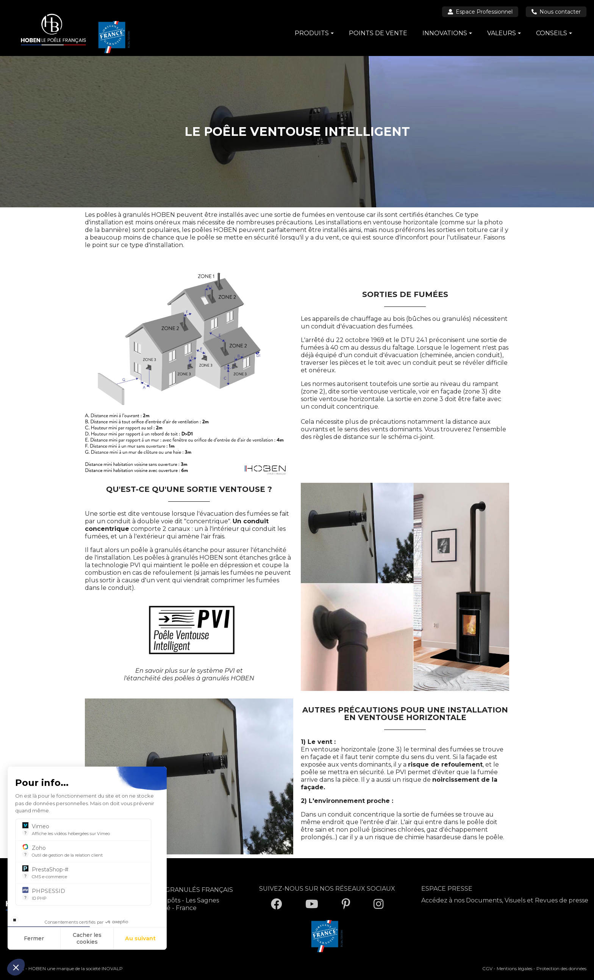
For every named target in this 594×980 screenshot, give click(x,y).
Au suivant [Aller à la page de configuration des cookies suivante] (140, 938)
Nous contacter (556, 11)
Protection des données (561, 968)
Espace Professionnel (480, 11)
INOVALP (112, 968)
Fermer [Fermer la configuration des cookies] (34, 938)
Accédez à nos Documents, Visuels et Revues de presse (504, 900)
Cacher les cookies (87, 938)
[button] (16, 967)
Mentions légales (514, 968)
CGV (487, 968)
